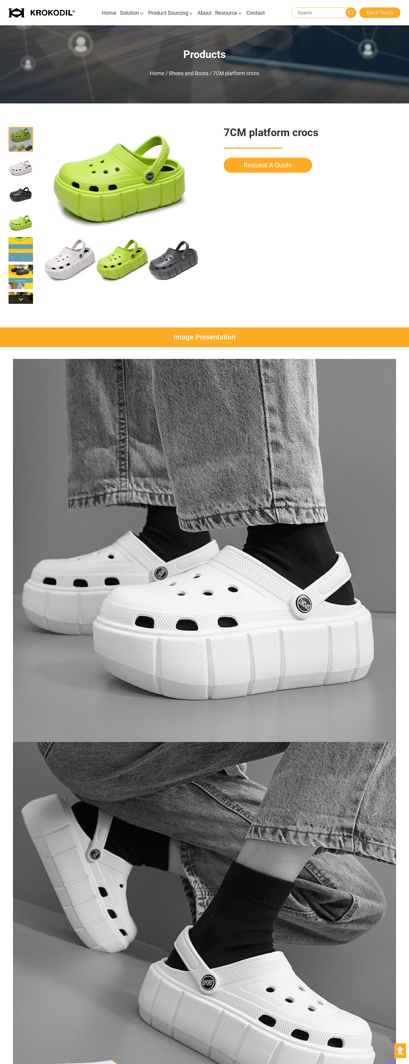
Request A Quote (268, 165)
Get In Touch (380, 12)
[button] (21, 299)
